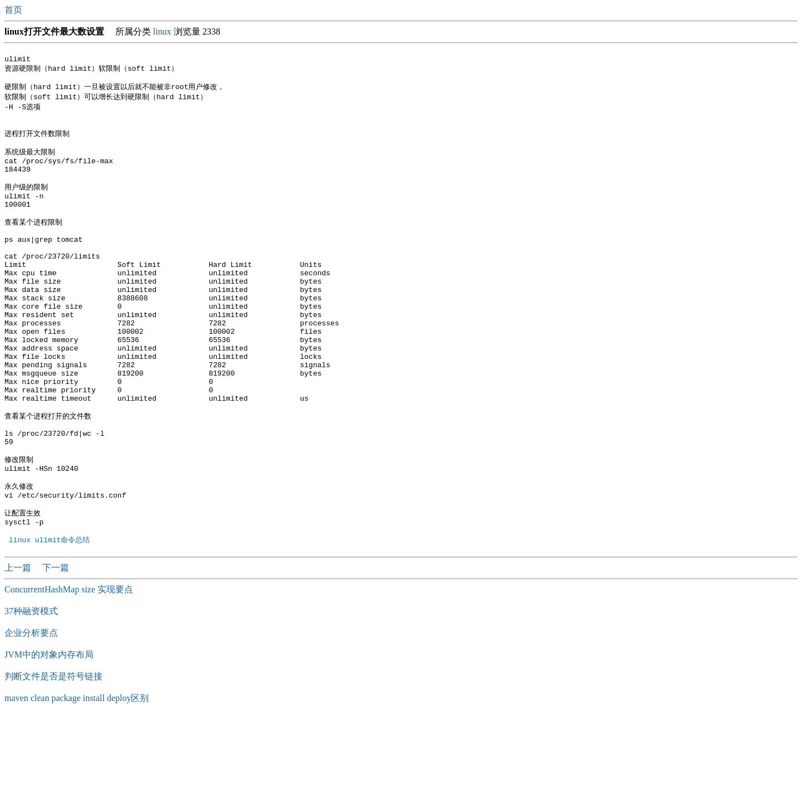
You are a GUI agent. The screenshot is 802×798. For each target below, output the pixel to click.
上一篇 (18, 646)
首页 (14, 9)
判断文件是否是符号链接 (53, 755)
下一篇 (55, 646)
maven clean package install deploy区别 (76, 777)
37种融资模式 (31, 690)
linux (162, 31)
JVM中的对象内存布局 (49, 733)
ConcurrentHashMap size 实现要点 (68, 668)
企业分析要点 (31, 712)
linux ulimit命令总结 (51, 619)
